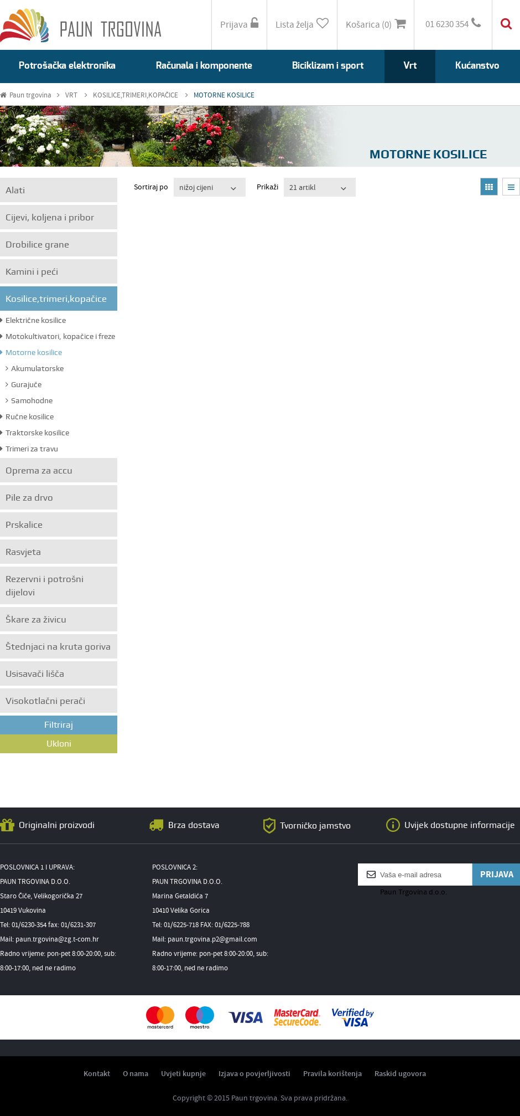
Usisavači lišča (35, 673)
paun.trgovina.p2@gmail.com (212, 939)
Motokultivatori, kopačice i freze (57, 336)
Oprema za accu (39, 470)
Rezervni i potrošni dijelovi (45, 585)
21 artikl (302, 188)
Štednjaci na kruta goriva (58, 646)
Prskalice (24, 524)
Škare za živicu (36, 619)
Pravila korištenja (332, 1074)
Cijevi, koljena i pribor (50, 217)
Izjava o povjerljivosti (254, 1074)
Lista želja (302, 25)
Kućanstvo (477, 65)
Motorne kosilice (31, 352)
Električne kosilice (33, 320)
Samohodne (29, 400)
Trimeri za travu (29, 448)
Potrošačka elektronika (67, 65)
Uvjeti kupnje (183, 1074)
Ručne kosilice (27, 416)
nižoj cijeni (196, 188)
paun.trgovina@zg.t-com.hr (57, 939)
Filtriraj (58, 724)
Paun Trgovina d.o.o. (413, 892)
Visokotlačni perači (45, 700)
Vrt (410, 65)
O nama (135, 1074)
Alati (15, 190)
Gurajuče (23, 384)
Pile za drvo (29, 497)
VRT (76, 95)
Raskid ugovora (400, 1074)
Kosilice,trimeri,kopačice (56, 298)
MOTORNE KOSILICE (224, 95)
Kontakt (97, 1074)
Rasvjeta (23, 551)
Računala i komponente (204, 65)
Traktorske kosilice (34, 432)
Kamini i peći (32, 271)
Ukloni (58, 743)
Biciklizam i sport (327, 65)
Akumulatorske (35, 368)
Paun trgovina (30, 95)
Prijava (239, 25)
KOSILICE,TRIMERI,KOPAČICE (140, 95)
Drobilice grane (37, 244)
